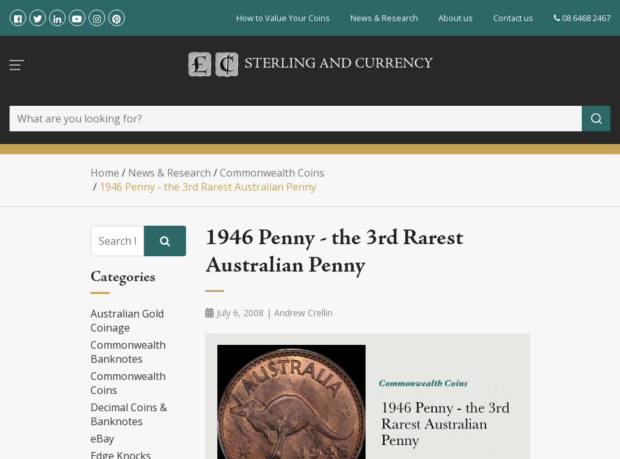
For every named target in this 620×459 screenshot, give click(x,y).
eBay (102, 439)
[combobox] (310, 118)
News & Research (384, 18)
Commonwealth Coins (128, 383)
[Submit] (596, 118)
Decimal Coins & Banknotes (128, 414)
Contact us (513, 18)
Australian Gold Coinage (127, 321)
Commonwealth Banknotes (128, 352)
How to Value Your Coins (283, 18)
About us (455, 18)
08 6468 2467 (582, 18)
